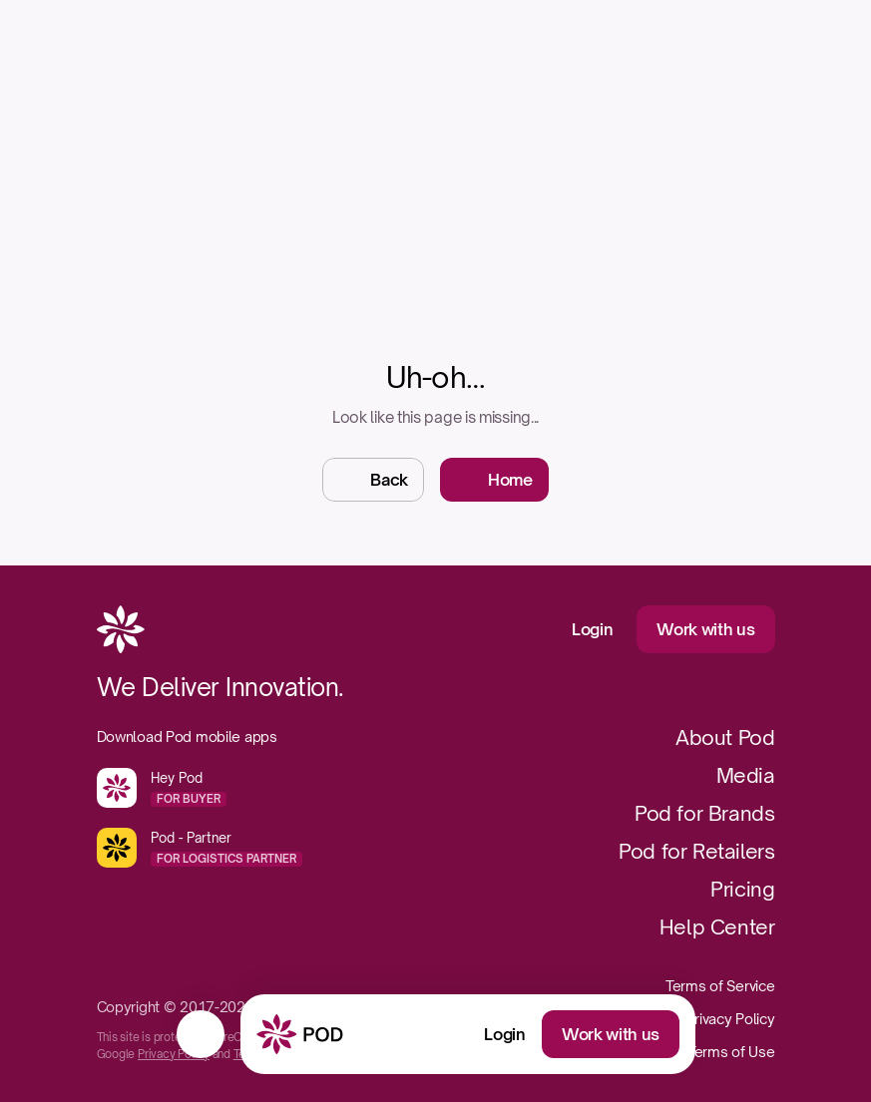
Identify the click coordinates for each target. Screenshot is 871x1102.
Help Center (717, 927)
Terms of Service (720, 985)
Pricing (742, 889)
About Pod (724, 737)
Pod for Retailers (696, 851)
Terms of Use (731, 1051)
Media (745, 775)
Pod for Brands (704, 813)
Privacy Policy (174, 1054)
